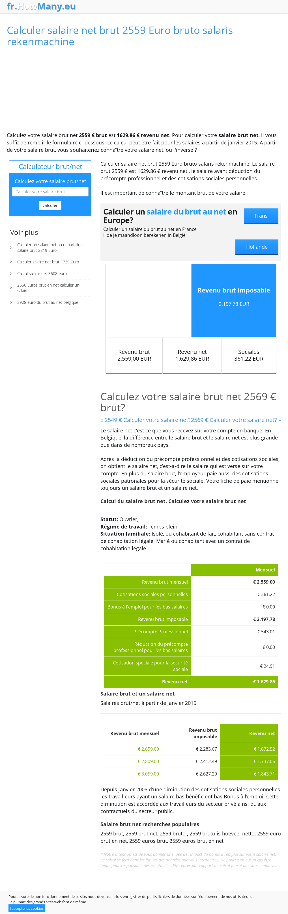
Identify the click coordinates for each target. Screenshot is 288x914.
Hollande (257, 246)
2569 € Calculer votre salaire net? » (236, 420)
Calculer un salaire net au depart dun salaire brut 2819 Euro (50, 247)
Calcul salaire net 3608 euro (42, 273)
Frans (261, 215)
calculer (50, 205)
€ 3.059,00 (148, 774)
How (41, 5)
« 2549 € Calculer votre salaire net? (145, 420)
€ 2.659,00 (148, 749)
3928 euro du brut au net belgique (47, 302)
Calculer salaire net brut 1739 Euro (48, 262)
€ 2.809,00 (148, 761)
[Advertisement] (144, 92)
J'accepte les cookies (27, 908)
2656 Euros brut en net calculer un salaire (48, 287)
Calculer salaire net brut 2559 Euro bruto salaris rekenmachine (120, 35)
